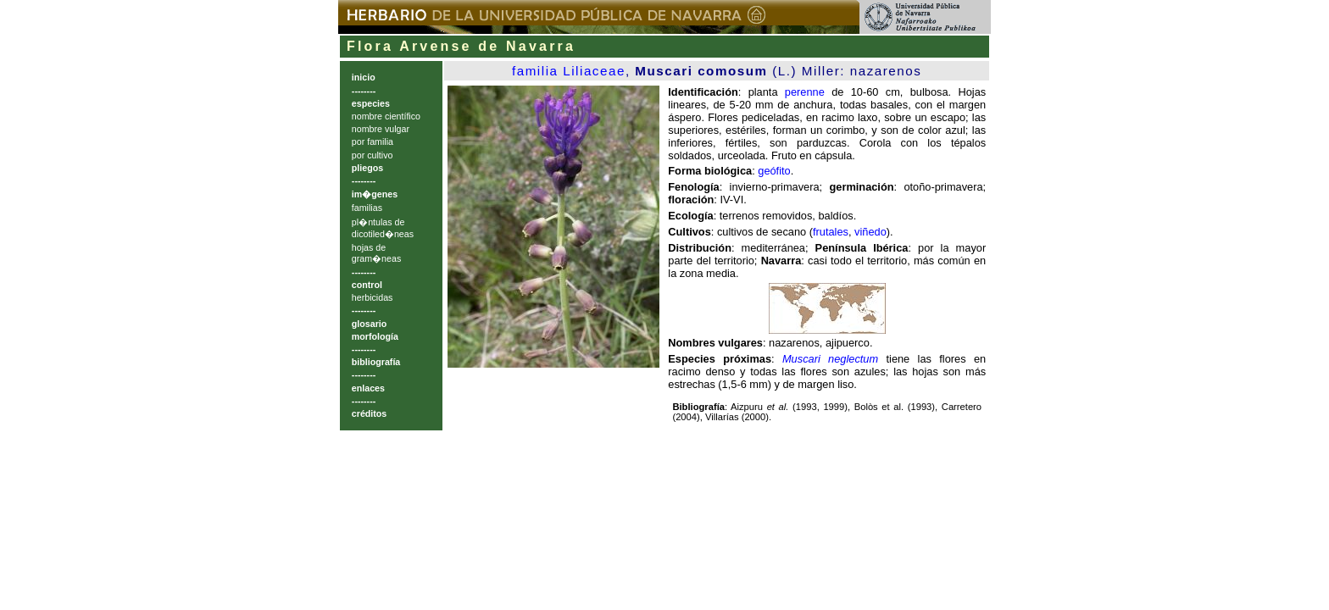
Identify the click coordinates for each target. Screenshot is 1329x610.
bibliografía (376, 362)
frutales (830, 231)
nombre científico (386, 116)
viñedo (870, 231)
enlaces (368, 388)
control (367, 285)
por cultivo (372, 155)
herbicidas (372, 297)
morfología (375, 336)
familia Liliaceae (569, 71)
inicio (363, 77)
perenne (805, 92)
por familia (372, 141)
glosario (369, 324)
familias (367, 207)
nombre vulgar (380, 129)
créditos (369, 413)
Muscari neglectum (830, 358)
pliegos (367, 168)
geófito (774, 170)
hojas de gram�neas (376, 252)
